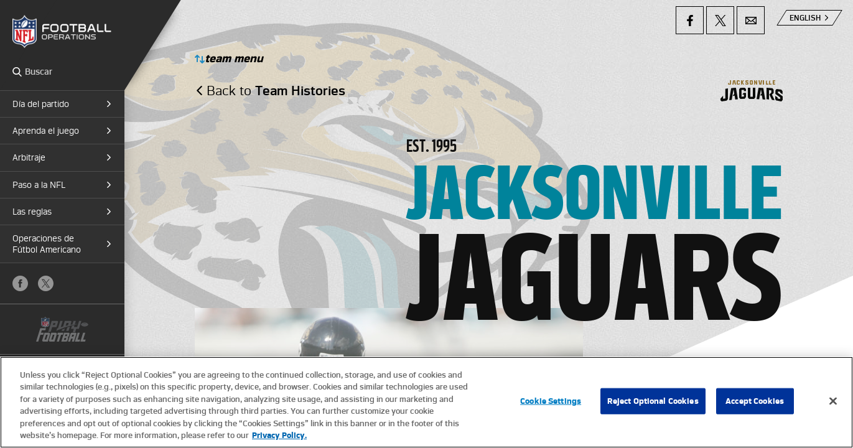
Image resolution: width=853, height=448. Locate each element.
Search (17, 71)
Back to (276, 90)
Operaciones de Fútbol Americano (46, 243)
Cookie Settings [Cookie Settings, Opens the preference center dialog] (550, 401)
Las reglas (32, 212)
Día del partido (40, 104)
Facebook (20, 283)
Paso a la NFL (38, 185)
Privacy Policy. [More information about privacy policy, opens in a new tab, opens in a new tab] (279, 436)
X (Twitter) (46, 283)
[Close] (833, 402)
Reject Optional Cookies (653, 401)
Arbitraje (28, 157)
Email (751, 20)
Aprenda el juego (45, 131)
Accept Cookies (754, 401)
